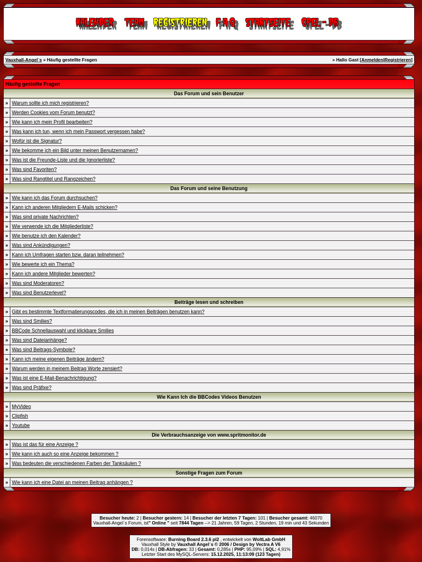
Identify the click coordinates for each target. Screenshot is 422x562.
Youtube (21, 425)
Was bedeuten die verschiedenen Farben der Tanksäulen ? (76, 463)
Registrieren (397, 59)
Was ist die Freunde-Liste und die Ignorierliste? (63, 160)
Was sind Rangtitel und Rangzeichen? (54, 179)
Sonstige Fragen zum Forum (209, 473)
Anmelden (372, 59)
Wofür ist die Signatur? (37, 141)
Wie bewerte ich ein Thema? (43, 264)
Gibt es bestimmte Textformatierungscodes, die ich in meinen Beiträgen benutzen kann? (108, 312)
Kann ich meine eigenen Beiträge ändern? (58, 359)
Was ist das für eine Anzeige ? (45, 444)
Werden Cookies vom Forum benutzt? (53, 112)
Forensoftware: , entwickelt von (211, 539)
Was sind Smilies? (32, 321)
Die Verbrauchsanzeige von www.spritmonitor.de (209, 435)
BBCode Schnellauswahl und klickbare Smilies (63, 331)
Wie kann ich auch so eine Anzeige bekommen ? (65, 454)
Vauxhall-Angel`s (23, 59)
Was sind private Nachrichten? (45, 217)
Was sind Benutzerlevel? (39, 293)
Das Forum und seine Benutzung (208, 188)
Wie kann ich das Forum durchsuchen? (55, 198)
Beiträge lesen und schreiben (208, 302)
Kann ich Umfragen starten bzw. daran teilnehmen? (68, 255)
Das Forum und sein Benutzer (209, 93)
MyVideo (21, 406)
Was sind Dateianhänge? (39, 340)
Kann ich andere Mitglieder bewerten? (53, 274)
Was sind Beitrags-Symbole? (43, 350)
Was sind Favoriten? (34, 169)
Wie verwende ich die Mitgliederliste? (52, 226)
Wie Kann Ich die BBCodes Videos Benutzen (209, 397)
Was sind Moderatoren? (38, 283)
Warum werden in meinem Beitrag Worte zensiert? (67, 369)
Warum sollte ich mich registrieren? (50, 103)
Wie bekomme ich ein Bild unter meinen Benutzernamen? (75, 150)
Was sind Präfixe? (32, 387)
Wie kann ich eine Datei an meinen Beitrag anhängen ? (72, 482)
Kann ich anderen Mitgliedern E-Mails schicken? (64, 207)
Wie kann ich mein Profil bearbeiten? (52, 122)
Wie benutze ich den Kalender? (46, 236)
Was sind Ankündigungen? (41, 245)
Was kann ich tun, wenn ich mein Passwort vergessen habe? (78, 131)
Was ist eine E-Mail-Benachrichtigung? (54, 378)
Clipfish (20, 416)
